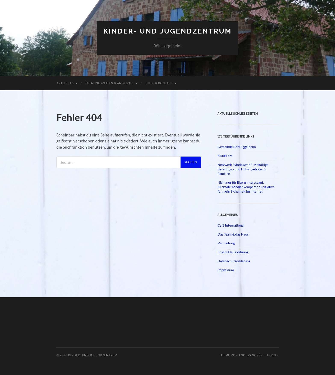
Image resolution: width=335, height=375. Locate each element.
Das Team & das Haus (233, 234)
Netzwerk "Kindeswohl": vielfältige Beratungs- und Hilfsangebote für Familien (242, 169)
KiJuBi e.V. (224, 156)
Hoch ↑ (273, 355)
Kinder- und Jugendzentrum (167, 31)
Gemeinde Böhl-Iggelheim (236, 147)
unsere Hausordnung (232, 252)
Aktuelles (65, 83)
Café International (230, 225)
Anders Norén (251, 355)
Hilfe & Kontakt (159, 83)
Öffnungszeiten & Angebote (109, 83)
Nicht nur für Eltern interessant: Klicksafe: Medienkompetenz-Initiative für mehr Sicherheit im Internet (246, 186)
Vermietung (226, 243)
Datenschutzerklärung (233, 261)
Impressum (225, 270)
